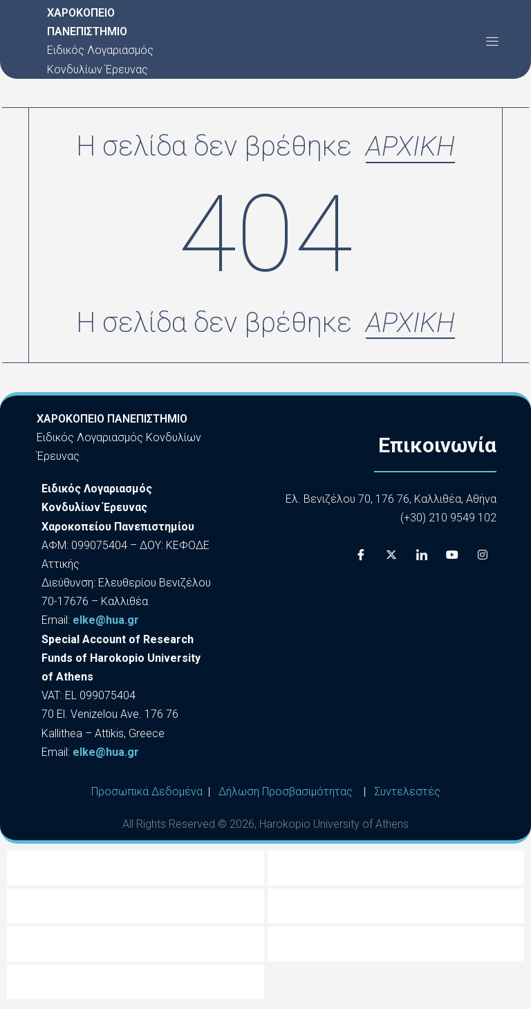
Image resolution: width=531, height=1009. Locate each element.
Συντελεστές (407, 793)
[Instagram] (482, 557)
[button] (492, 41)
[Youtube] (452, 557)
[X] (391, 557)
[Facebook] (361, 557)
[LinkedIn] (421, 557)
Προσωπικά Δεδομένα (147, 793)
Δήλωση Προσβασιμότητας (285, 793)
